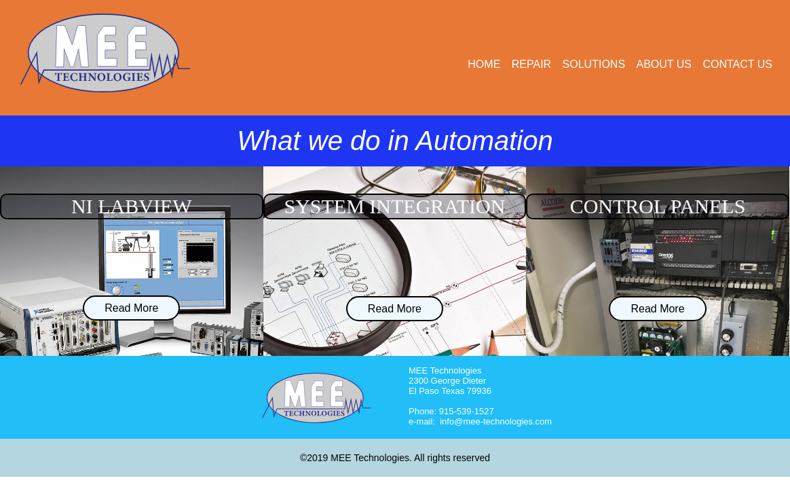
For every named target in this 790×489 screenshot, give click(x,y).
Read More (131, 308)
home (484, 64)
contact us (737, 64)
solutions (594, 64)
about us (664, 64)
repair (531, 64)
